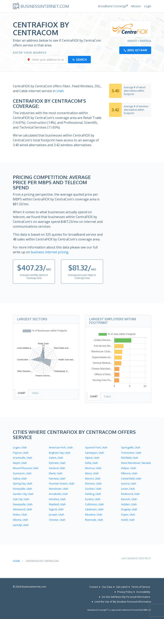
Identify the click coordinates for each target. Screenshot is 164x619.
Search (81, 60)
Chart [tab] (21, 393)
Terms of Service (140, 584)
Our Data (107, 584)
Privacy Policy (125, 589)
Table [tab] (35, 393)
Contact (93, 584)
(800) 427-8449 (137, 50)
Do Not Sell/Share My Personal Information (126, 594)
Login (147, 6)
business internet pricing (50, 252)
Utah (60, 91)
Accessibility (143, 589)
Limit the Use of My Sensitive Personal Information (123, 599)
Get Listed (122, 584)
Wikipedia (145, 41)
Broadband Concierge (113, 6)
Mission (136, 6)
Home (16, 558)
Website (132, 41)
